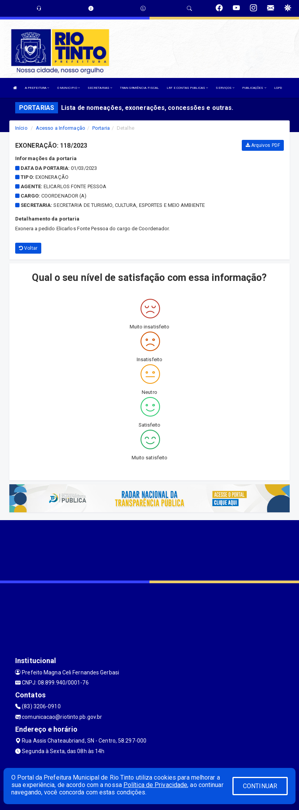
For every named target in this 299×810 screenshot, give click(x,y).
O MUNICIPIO (68, 88)
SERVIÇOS (225, 88)
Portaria (101, 128)
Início (21, 128)
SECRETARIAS (100, 88)
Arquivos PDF (263, 145)
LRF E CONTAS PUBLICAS (187, 88)
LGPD (278, 88)
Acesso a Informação (60, 128)
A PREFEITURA (37, 88)
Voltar (28, 248)
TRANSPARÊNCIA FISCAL (139, 88)
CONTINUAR (260, 786)
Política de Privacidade (155, 785)
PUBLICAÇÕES (254, 88)
